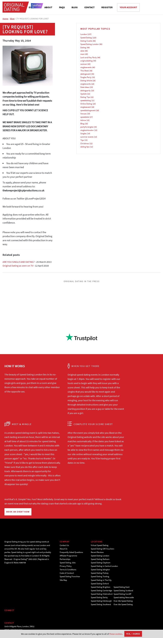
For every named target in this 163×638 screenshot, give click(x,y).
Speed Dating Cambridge (101, 590)
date (82, 50)
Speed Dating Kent (121, 587)
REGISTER (107, 7)
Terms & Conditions (68, 569)
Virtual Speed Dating (99, 545)
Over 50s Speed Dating (123, 604)
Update (83, 93)
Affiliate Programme (68, 555)
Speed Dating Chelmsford (101, 594)
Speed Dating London (89, 44)
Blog (12, 18)
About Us (63, 548)
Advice (83, 120)
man (82, 54)
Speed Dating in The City (101, 580)
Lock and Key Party (88, 57)
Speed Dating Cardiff (122, 594)
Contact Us (64, 545)
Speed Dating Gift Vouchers (102, 548)
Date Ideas (84, 87)
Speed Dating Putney (100, 573)
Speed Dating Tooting (100, 576)
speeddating (85, 100)
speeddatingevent (87, 110)
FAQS (62, 7)
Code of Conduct (67, 573)
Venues (83, 113)
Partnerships (65, 559)
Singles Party (85, 77)
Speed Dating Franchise (70, 576)
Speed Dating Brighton (100, 587)
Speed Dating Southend (101, 604)
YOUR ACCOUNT (128, 7)
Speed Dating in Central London (104, 566)
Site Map (63, 580)
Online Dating (86, 103)
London (83, 34)
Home (5, 18)
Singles (83, 133)
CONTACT (89, 7)
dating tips (84, 146)
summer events (86, 136)
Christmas (84, 143)
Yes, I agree (133, 633)
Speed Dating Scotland (123, 590)
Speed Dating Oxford (100, 583)
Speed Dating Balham (100, 559)
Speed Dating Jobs (67, 562)
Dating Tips (85, 97)
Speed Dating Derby (99, 597)
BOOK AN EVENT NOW (18, 511)
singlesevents (85, 67)
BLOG (75, 7)
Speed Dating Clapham (100, 562)
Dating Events (86, 41)
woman (83, 64)
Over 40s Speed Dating (123, 601)
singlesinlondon (87, 130)
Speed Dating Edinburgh (101, 601)
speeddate (84, 117)
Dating (83, 47)
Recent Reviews (97, 552)
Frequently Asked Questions (71, 552)
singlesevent (85, 107)
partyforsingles (86, 127)
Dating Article (86, 80)
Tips (82, 140)
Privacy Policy (66, 566)
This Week (84, 70)
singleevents (85, 84)
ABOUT (48, 7)
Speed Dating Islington (100, 569)
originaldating (86, 60)
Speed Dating (86, 37)
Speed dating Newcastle (124, 597)
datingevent (85, 74)
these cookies (115, 633)
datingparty (85, 90)
